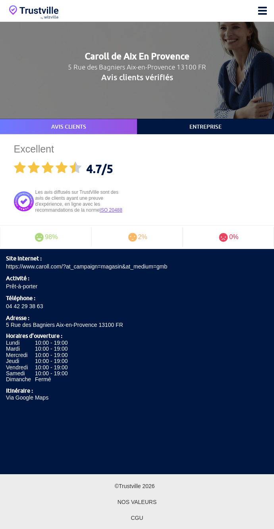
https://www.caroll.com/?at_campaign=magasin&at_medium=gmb (86, 266)
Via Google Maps (27, 397)
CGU (137, 518)
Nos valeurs (137, 502)
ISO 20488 (111, 210)
